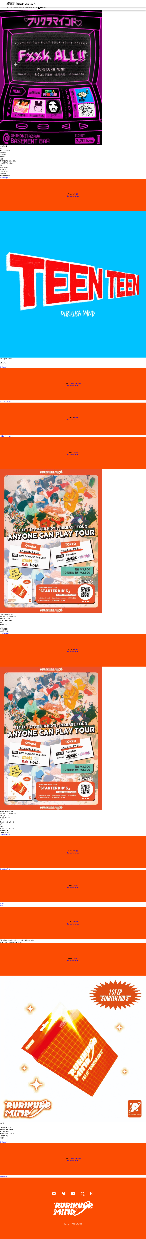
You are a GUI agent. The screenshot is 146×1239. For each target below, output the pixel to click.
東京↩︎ (2, 903)
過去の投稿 (3, 1176)
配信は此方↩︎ (4, 367)
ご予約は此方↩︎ (5, 178)
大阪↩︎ (2, 906)
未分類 (76, 194)
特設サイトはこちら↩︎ (7, 436)
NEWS (76, 418)
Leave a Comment (73, 196)
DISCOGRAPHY (76, 383)
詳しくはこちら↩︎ (5, 401)
